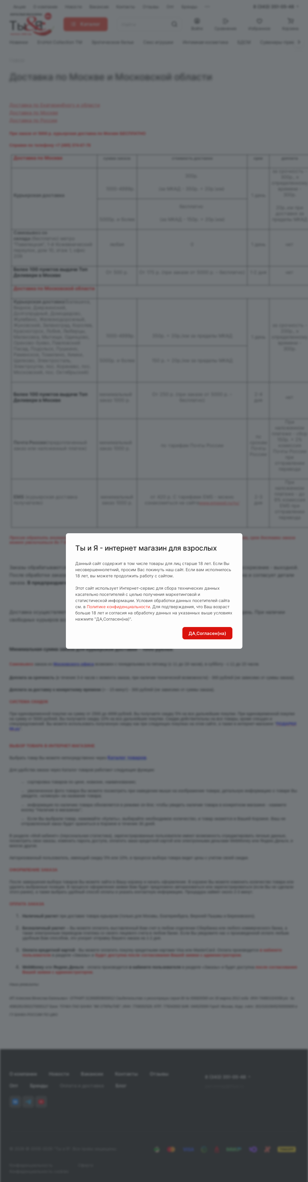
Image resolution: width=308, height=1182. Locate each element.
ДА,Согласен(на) (207, 633)
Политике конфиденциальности (118, 606)
